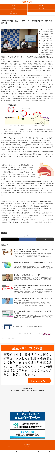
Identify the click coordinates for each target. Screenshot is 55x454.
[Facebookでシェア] (27, 239)
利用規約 (27, 447)
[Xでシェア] (10, 239)
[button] (45, 239)
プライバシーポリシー (45, 447)
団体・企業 (4, 232)
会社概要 (10, 447)
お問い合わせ (27, 449)
